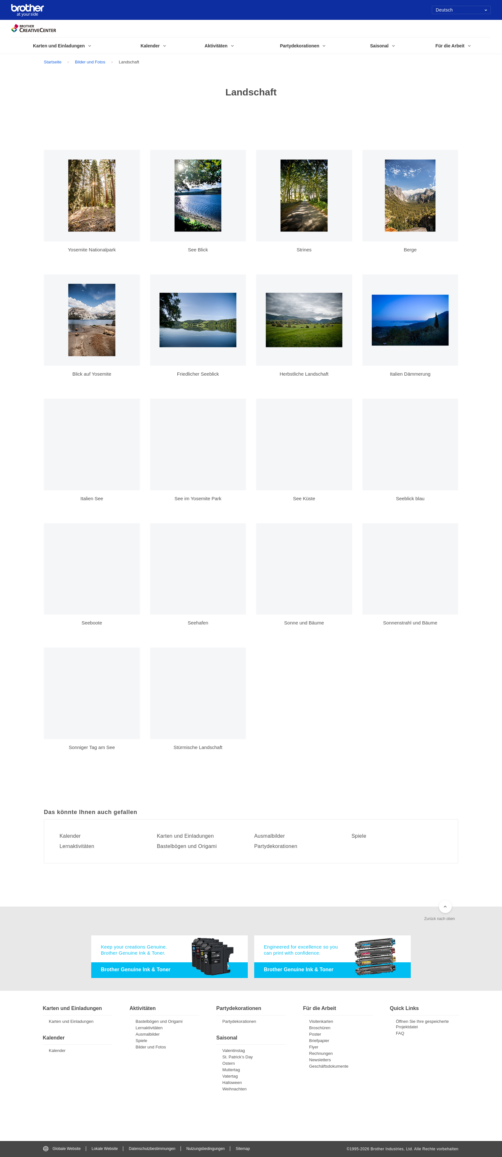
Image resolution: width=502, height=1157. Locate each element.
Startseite (52, 62)
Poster (315, 1034)
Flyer (314, 1047)
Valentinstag (234, 1050)
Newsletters (320, 1059)
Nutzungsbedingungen (205, 1148)
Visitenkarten (321, 1021)
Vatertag (230, 1076)
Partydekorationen (275, 846)
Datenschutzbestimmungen (152, 1148)
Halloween (232, 1082)
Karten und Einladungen (185, 836)
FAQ (400, 1033)
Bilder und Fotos (90, 62)
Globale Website (62, 1148)
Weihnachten (235, 1089)
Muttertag (231, 1069)
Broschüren (319, 1027)
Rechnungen (321, 1053)
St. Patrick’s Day (238, 1057)
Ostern (229, 1063)
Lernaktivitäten (77, 846)
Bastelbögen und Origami (187, 846)
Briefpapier (319, 1040)
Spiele (359, 836)
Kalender (70, 836)
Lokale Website (105, 1148)
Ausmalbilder (269, 836)
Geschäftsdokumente (329, 1066)
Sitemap (243, 1148)
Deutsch (461, 9)
